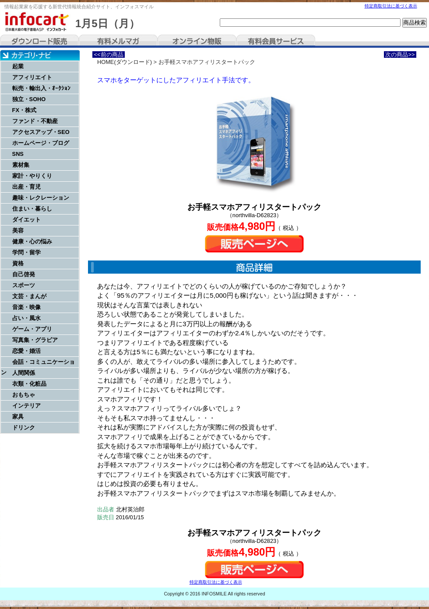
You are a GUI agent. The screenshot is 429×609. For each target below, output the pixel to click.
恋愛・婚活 (26, 351)
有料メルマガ (118, 41)
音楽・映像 (26, 307)
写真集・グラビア (35, 340)
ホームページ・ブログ (40, 143)
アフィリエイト (32, 77)
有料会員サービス (275, 41)
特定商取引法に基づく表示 (391, 6)
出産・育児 (26, 186)
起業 (18, 66)
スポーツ (23, 285)
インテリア (26, 405)
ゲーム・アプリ (32, 329)
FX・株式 (24, 110)
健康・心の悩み (32, 241)
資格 (18, 263)
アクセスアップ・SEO (41, 132)
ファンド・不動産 (35, 121)
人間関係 (23, 373)
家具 (18, 416)
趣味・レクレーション (40, 197)
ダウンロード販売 (39, 41)
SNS (18, 154)
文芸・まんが (29, 296)
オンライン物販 (197, 41)
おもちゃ (23, 394)
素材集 (20, 165)
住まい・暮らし (32, 208)
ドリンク (23, 427)
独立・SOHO (29, 99)
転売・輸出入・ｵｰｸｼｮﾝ (41, 88)
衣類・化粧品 (29, 383)
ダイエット (26, 219)
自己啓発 (23, 274)
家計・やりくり (32, 175)
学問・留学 (26, 252)
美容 (18, 230)
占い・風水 (26, 318)
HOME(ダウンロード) (124, 62)
